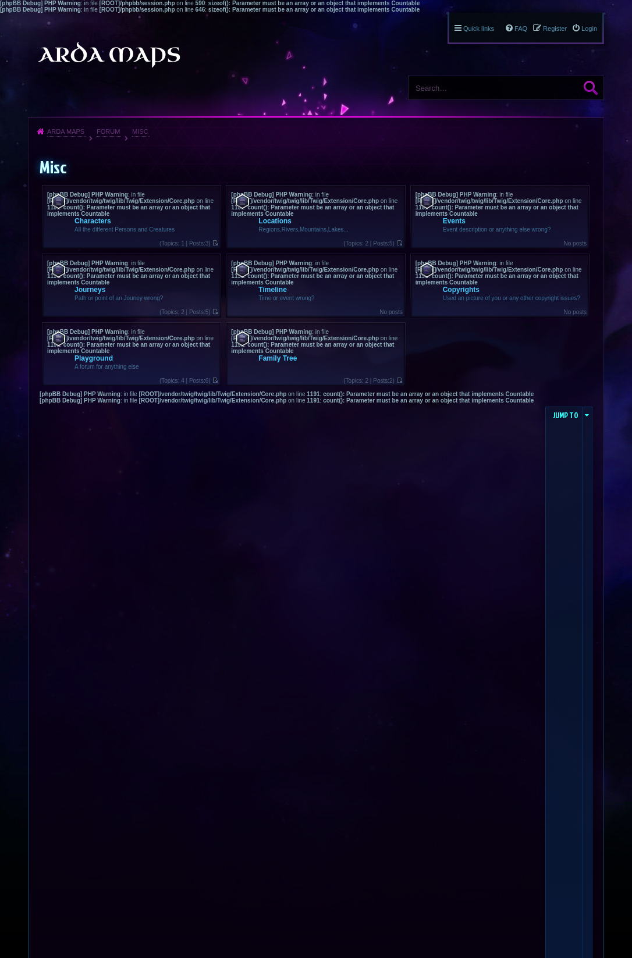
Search (590, 87)
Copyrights (461, 290)
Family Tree (277, 358)
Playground (93, 358)
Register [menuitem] (555, 28)
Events (454, 221)
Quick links (478, 28)
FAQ (520, 28)
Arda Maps (65, 131)
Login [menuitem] (589, 28)
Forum (108, 131)
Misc (140, 131)
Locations (275, 221)
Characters (92, 221)
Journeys (89, 290)
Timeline (272, 290)
